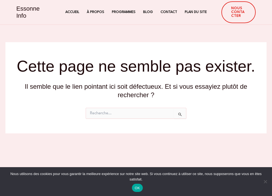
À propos (95, 12)
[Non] (265, 181)
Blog (148, 12)
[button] (238, 12)
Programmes (123, 12)
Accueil (72, 12)
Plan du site (196, 12)
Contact (168, 12)
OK (137, 188)
